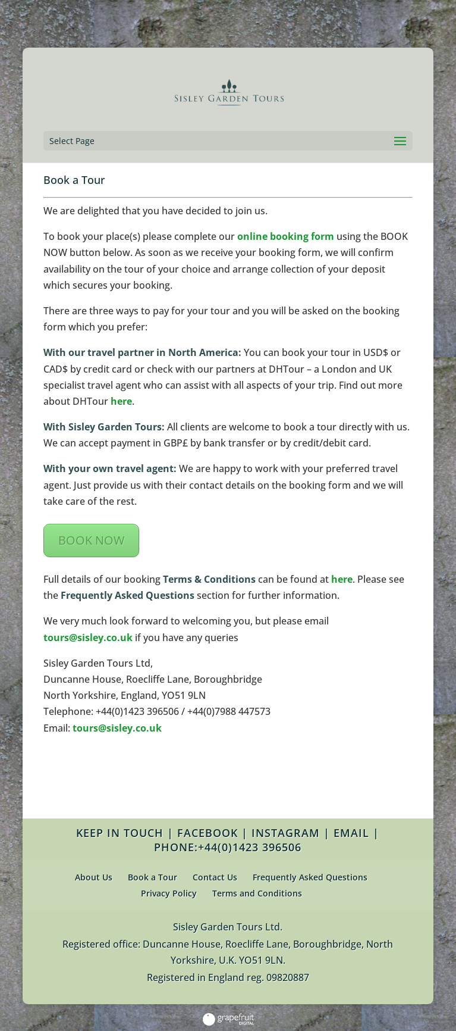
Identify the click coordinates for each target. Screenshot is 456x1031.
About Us (93, 877)
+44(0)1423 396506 (249, 847)
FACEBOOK (207, 833)
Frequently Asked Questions (310, 877)
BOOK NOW (91, 540)
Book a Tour (152, 877)
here (121, 401)
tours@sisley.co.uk (88, 637)
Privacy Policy (169, 893)
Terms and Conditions (257, 893)
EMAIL (351, 833)
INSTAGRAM (285, 833)
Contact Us (215, 877)
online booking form (285, 236)
